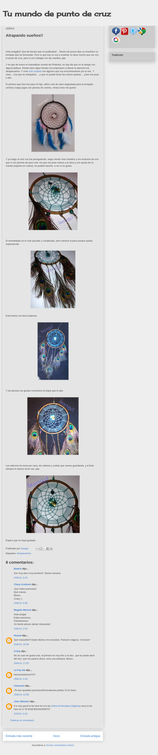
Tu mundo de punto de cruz (57, 13)
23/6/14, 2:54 (20, 628)
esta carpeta (35, 71)
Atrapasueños (24, 553)
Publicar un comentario (22, 720)
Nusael (18, 635)
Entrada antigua (90, 736)
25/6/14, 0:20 (20, 679)
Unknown (19, 685)
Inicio (56, 736)
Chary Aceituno (22, 584)
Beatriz (18, 568)
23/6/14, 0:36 (20, 603)
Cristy (17, 651)
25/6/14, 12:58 (21, 694)
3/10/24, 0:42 (20, 713)
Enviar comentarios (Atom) (60, 745)
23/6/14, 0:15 (20, 577)
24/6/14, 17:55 (21, 663)
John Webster (21, 701)
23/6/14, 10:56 (21, 644)
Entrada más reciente (19, 736)
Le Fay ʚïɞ (19, 670)
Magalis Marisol (22, 610)
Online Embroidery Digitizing (65, 706)
